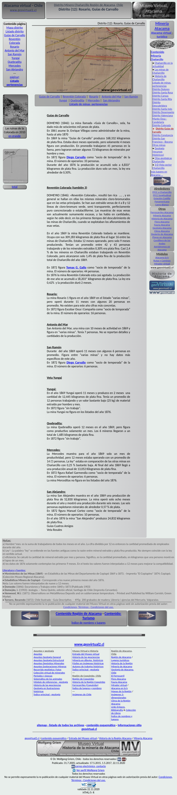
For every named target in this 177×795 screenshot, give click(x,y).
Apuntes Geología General (47, 657)
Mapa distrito (14, 28)
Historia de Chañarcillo (159, 77)
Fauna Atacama (162, 224)
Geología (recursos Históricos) (158, 152)
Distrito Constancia (162, 135)
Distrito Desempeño (163, 112)
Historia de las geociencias (47, 685)
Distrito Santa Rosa (162, 92)
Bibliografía (117, 710)
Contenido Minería (157, 54)
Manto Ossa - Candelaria (159, 120)
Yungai (16, 58)
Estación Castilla (162, 198)
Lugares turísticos (120, 660)
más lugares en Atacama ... (159, 173)
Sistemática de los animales (48, 678)
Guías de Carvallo (14, 35)
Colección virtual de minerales (49, 672)
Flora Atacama (162, 221)
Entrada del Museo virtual (85, 654)
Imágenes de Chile (81, 694)
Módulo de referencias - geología (51, 682)
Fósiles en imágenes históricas (88, 663)
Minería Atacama (162, 26)
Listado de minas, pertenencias (161, 84)
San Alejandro (14, 69)
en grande (14, 136)
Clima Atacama (162, 231)
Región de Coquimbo (83, 678)
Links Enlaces (118, 706)
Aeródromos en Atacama (162, 248)
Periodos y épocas (43, 675)
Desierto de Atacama (162, 234)
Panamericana (162, 201)
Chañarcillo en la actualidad (162, 64)
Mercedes (15, 66)
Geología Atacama (162, 227)
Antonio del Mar (15, 50)
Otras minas (158, 145)
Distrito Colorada (161, 125)
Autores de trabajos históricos (88, 666)
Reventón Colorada (14, 41)
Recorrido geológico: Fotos (47, 669)
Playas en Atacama (162, 237)
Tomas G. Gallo (76, 267)
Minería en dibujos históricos (87, 660)
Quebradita (14, 62)
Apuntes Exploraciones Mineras (50, 666)
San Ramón (14, 54)
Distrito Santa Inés (162, 109)
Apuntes (38, 654)
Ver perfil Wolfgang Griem (89, 770)
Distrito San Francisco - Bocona (162, 140)
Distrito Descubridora (159, 104)
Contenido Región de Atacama (79, 613)
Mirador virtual (162, 263)
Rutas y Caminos (162, 260)
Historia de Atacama (162, 218)
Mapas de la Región (121, 691)
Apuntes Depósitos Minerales (49, 663)
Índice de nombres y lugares (89, 623)
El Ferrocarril (117, 675)
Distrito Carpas (160, 95)
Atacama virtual (161, 33)
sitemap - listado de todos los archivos (60, 725)
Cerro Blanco (162, 204)
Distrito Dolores (160, 89)
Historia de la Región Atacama (115, 738)
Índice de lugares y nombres (87, 688)
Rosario (14, 47)
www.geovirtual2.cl (89, 644)
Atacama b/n (162, 257)
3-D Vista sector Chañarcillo (162, 166)
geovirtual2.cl (32, 738)
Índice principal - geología (47, 694)
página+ (15, 77)
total (14, 187)
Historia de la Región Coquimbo (88, 682)
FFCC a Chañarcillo (161, 192)
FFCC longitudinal (162, 195)
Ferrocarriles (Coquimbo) (85, 685)
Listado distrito (15, 31)
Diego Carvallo (76, 157)
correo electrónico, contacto (90, 766)
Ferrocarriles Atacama (162, 212)
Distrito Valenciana (162, 115)
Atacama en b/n (119, 688)
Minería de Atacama (121, 666)
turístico (162, 37)
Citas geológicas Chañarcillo (162, 160)
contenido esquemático (100, 725)
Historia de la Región (122, 663)
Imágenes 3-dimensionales (118, 696)
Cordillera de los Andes (162, 242)
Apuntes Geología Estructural (49, 660)
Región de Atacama (121, 657)
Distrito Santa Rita (162, 99)
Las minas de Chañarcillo (160, 71)
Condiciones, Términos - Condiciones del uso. (88, 607)
